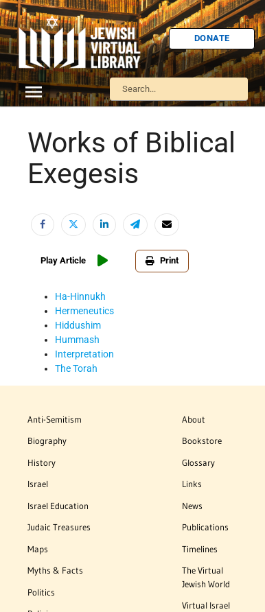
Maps (37, 548)
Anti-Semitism (54, 419)
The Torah (76, 368)
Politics (41, 592)
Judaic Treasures (59, 526)
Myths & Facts (55, 570)
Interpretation (84, 354)
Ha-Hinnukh (80, 296)
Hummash (77, 339)
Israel (37, 483)
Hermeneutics (84, 310)
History (41, 462)
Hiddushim (78, 325)
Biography (47, 440)
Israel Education (58, 505)
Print (162, 260)
